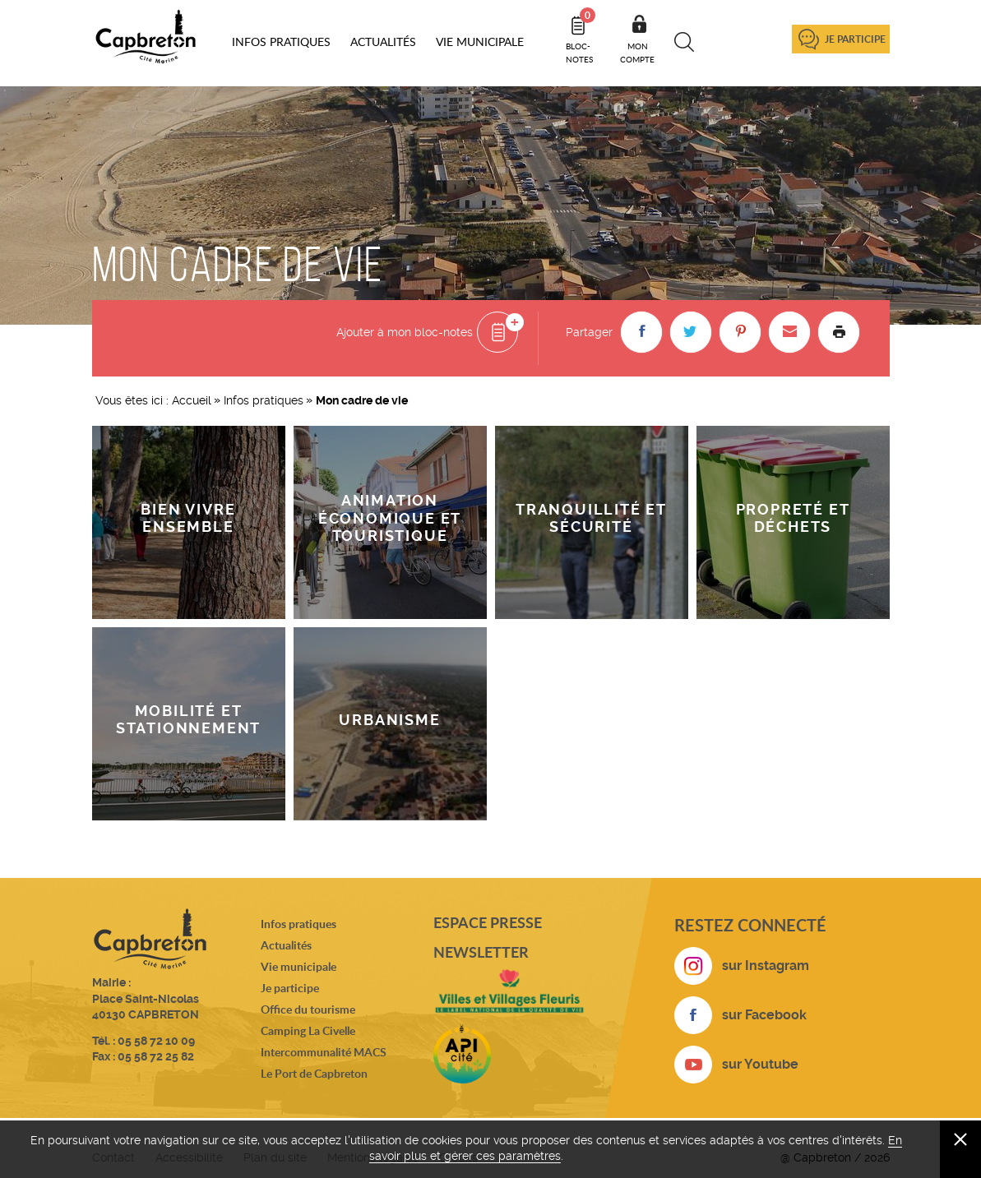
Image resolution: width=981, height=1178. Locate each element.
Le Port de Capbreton (314, 1073)
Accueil (191, 400)
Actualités (286, 945)
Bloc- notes (580, 36)
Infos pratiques (263, 400)
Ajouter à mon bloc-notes (404, 332)
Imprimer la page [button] (838, 332)
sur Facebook (764, 1015)
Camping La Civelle (308, 1030)
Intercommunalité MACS (323, 1052)
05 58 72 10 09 (156, 1040)
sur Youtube (760, 1064)
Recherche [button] (684, 42)
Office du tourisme (308, 1009)
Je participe (855, 39)
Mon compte (637, 52)
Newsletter (481, 952)
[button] (641, 332)
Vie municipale (298, 966)
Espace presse (487, 922)
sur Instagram (765, 965)
